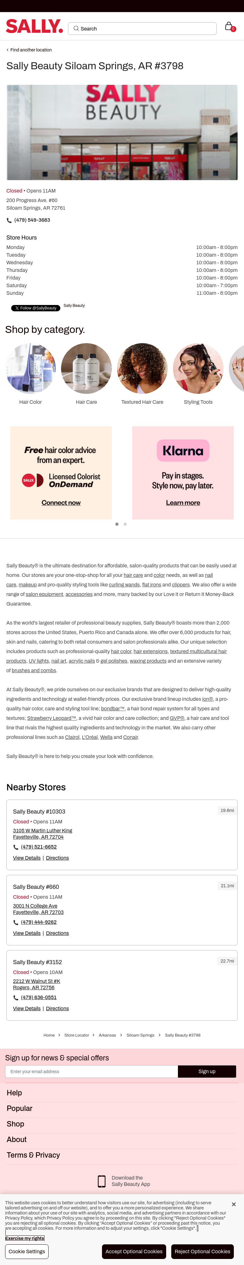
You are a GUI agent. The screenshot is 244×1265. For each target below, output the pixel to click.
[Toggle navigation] (5, 26)
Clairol (72, 737)
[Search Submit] (76, 28)
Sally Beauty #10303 (39, 811)
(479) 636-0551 (39, 997)
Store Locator (76, 1035)
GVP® (177, 718)
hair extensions (150, 651)
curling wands (124, 584)
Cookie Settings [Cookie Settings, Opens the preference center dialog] (27, 1251)
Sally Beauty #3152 (37, 962)
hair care (133, 575)
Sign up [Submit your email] (207, 1071)
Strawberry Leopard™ (51, 718)
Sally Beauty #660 (36, 887)
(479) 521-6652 (39, 846)
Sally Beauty (74, 305)
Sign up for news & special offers (57, 1058)
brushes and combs (34, 670)
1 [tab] (117, 524)
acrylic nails (82, 661)
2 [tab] (125, 524)
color (159, 575)
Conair (130, 737)
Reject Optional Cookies (202, 1251)
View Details (27, 858)
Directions (57, 858)
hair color (121, 651)
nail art (58, 661)
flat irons (151, 584)
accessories (78, 594)
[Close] (234, 1204)
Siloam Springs (141, 1035)
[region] (122, 1229)
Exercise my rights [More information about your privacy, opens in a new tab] (24, 1238)
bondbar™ (113, 708)
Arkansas (107, 1035)
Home (49, 1035)
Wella (106, 737)
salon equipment (44, 594)
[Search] (147, 28)
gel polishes (114, 661)
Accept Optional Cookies (134, 1251)
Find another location (31, 50)
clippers (181, 584)
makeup (28, 584)
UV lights (39, 661)
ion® (207, 699)
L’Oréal (90, 737)
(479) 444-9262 (39, 922)
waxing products (148, 661)
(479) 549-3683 (32, 220)
